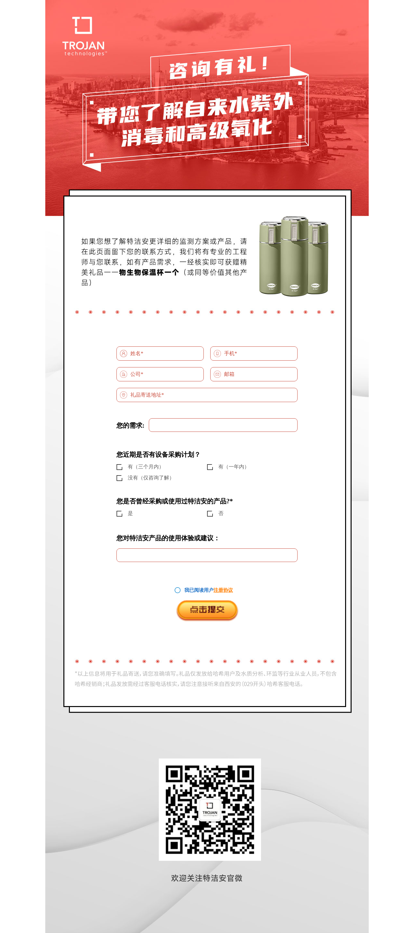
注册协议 (223, 590)
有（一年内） (233, 466)
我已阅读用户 (198, 590)
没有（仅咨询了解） (151, 477)
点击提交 (207, 611)
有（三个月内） (146, 466)
